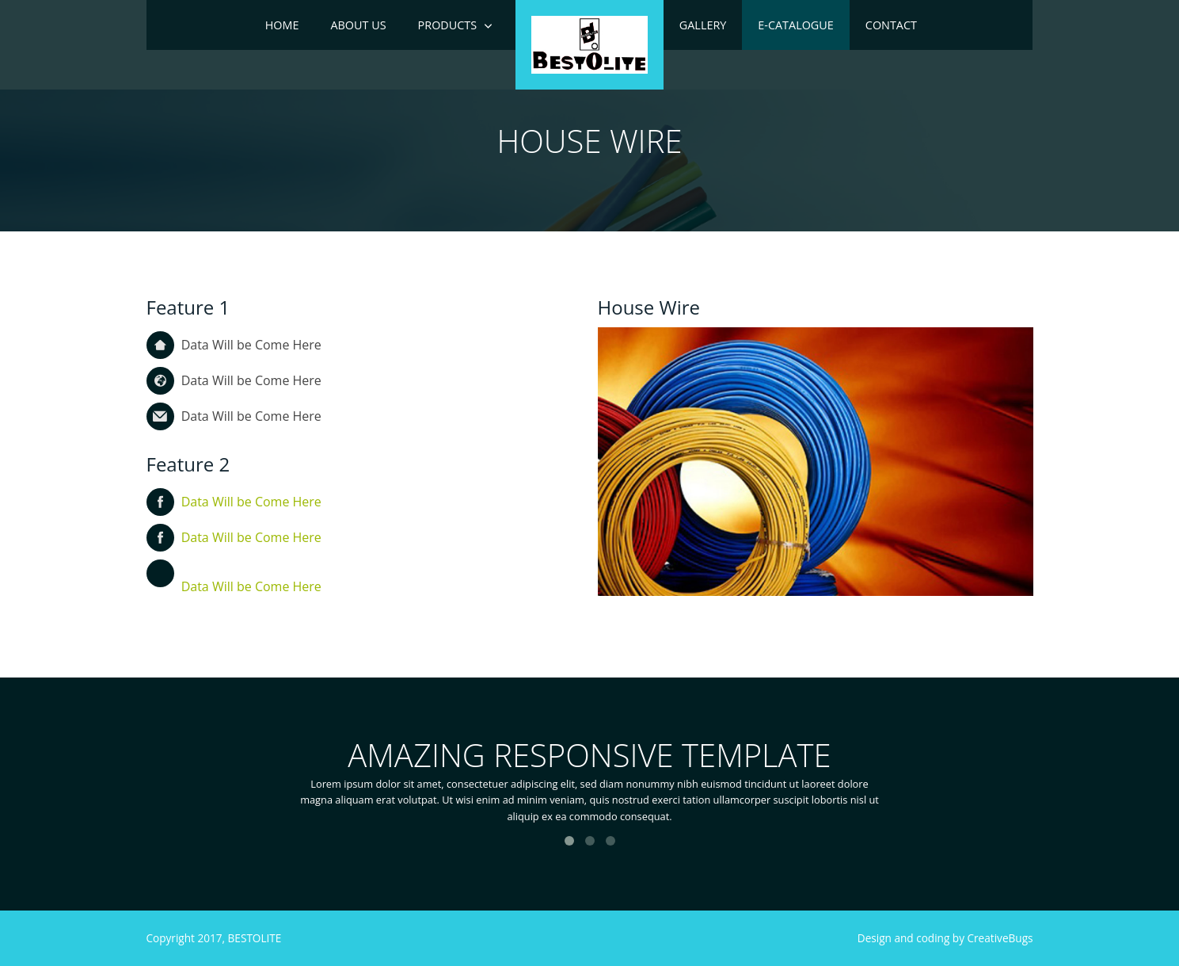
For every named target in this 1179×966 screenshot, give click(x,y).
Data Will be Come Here (251, 501)
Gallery (703, 24)
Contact (891, 24)
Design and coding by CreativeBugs (945, 937)
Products (447, 24)
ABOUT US (358, 24)
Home (282, 24)
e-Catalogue (795, 24)
